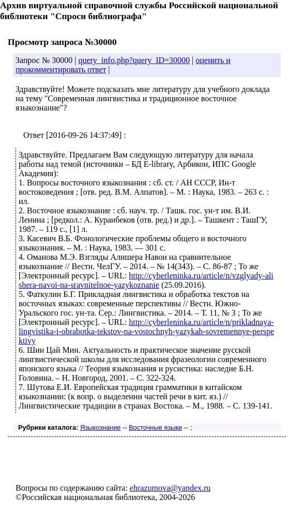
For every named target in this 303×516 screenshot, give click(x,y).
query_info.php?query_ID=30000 (134, 60)
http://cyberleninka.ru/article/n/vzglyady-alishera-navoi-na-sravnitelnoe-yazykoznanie (146, 280)
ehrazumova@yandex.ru (170, 487)
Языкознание (100, 427)
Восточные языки (155, 427)
